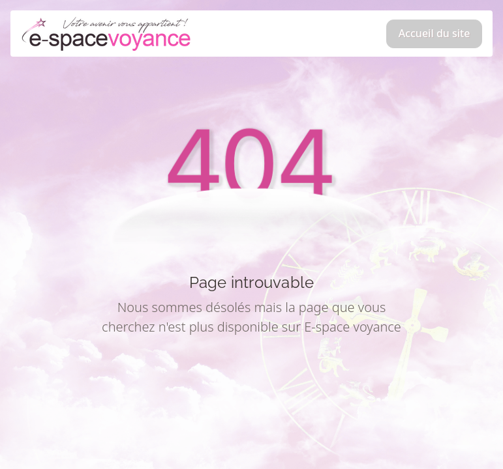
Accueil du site (434, 33)
